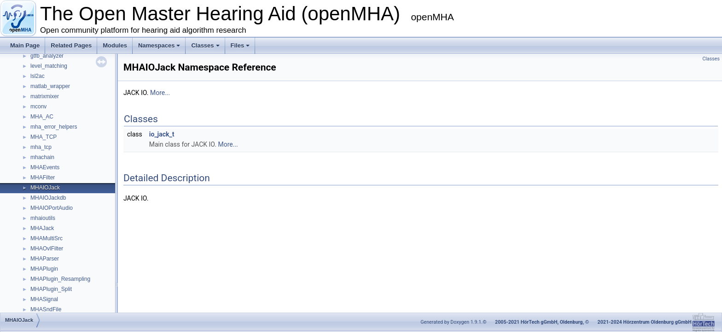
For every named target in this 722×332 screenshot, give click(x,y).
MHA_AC (41, 116)
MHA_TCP (43, 137)
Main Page (25, 45)
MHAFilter (42, 177)
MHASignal (44, 299)
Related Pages (71, 45)
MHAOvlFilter (46, 248)
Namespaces (159, 45)
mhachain (42, 157)
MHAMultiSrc (46, 238)
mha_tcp (41, 147)
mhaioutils (42, 218)
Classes (205, 45)
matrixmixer (44, 96)
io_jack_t (162, 134)
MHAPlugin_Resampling (60, 279)
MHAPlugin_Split (51, 289)
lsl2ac (37, 76)
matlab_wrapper (50, 86)
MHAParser (44, 258)
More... (160, 92)
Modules (115, 45)
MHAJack (42, 228)
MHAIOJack (45, 187)
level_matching (48, 66)
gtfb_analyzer (47, 56)
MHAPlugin (44, 269)
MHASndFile (45, 309)
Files (240, 45)
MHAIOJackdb (48, 198)
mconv (38, 106)
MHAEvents (44, 167)
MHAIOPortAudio (51, 208)
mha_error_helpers (53, 127)
